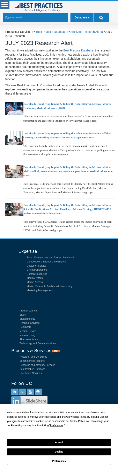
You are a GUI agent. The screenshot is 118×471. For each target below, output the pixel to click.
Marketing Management (40, 290)
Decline (59, 451)
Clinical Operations (37, 269)
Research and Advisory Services (37, 365)
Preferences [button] (56, 425)
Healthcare (25, 327)
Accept (59, 442)
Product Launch (28, 310)
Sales (23, 314)
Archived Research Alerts (86, 31)
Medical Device (28, 331)
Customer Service (36, 265)
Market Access (35, 282)
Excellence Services (31, 373)
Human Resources (37, 274)
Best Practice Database (51, 31)
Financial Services (29, 323)
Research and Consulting (33, 356)
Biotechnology (27, 318)
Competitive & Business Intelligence (46, 261)
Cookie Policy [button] (77, 421)
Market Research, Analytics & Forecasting (50, 286)
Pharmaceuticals (29, 339)
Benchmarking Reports (32, 360)
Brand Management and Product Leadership (51, 257)
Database (81, 17)
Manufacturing (27, 335)
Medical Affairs (35, 278)
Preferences (59, 461)
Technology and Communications (38, 343)
